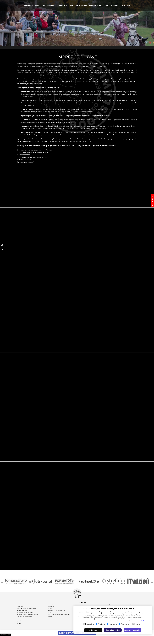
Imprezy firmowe (22, 610)
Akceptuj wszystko (132, 630)
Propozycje (51, 606)
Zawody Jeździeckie (53, 604)
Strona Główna (30, 6)
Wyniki (50, 608)
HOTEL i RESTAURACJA (92, 6)
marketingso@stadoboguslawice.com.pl (35, 152)
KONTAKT (127, 6)
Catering (19, 622)
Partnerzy (137, 624)
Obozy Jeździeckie (53, 618)
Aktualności (48, 6)
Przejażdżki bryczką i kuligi (24, 616)
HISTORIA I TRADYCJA (68, 6)
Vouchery (19, 623)
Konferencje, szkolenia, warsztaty (26, 612)
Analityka (100, 624)
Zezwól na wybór (112, 630)
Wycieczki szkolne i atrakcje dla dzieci (27, 614)
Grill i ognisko (20, 620)
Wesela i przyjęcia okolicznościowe (26, 608)
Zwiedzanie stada (21, 618)
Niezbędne (88, 624)
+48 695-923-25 (24, 155)
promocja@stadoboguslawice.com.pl (34, 157)
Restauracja (20, 606)
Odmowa (93, 630)
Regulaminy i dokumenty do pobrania (120, 604)
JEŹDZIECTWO (112, 6)
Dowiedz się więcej (137, 620)
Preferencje (124, 624)
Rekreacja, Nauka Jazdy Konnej (56, 610)
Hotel (18, 604)
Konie (49, 612)
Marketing (112, 624)
